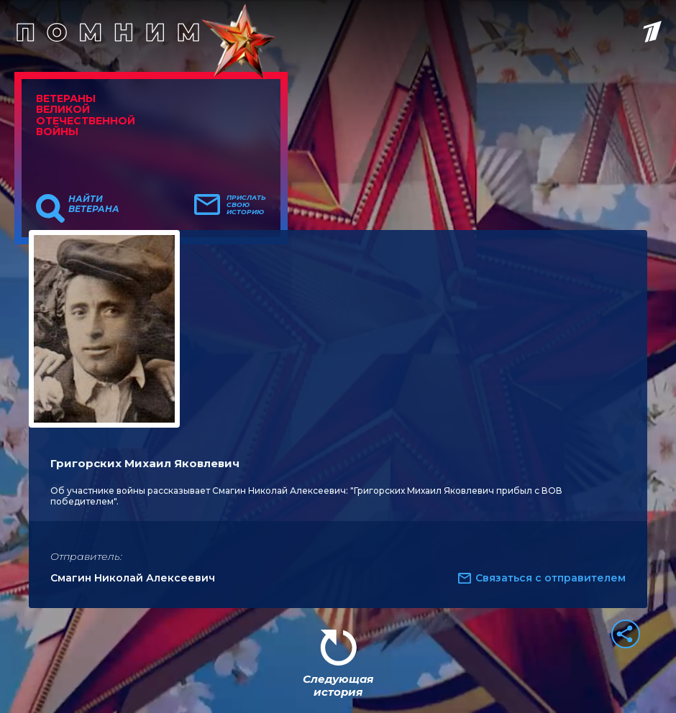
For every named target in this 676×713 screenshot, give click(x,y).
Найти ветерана (93, 204)
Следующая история (338, 685)
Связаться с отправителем (550, 577)
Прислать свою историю (246, 205)
